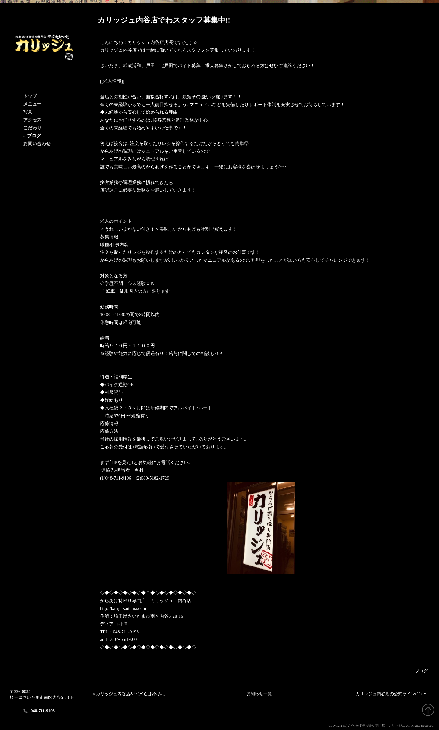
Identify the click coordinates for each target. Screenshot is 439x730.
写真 (27, 112)
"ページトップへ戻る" (428, 710)
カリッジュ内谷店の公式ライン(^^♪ (389, 694)
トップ (30, 96)
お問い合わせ (37, 143)
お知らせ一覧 (259, 693)
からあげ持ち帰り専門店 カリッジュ (376, 725)
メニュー (32, 104)
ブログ (34, 135)
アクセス (32, 119)
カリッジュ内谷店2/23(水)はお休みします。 (135, 694)
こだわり (32, 127)
